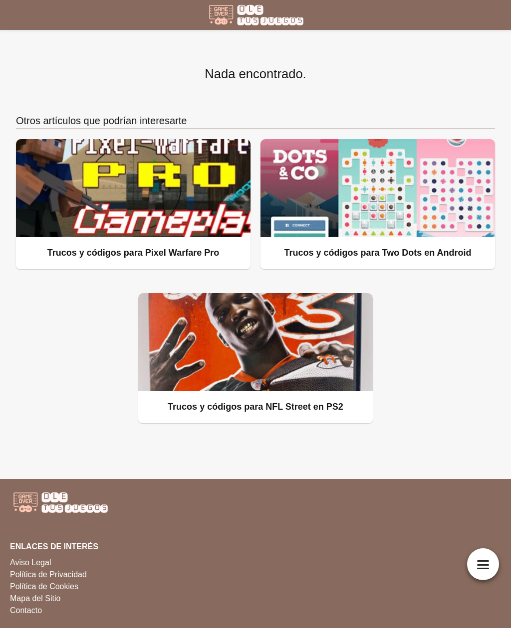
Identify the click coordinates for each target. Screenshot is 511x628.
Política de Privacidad (48, 574)
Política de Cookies (44, 586)
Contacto (26, 610)
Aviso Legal (30, 562)
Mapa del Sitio (35, 598)
